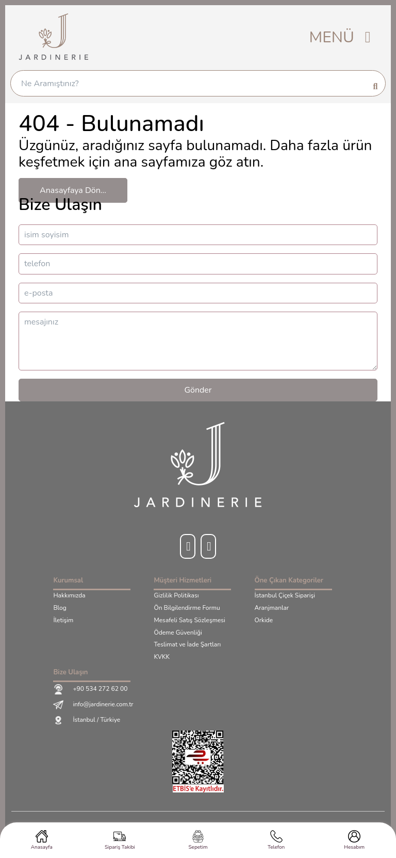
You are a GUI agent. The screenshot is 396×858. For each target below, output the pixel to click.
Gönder (197, 390)
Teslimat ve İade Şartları (187, 645)
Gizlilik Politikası (176, 596)
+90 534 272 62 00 (90, 689)
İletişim (63, 620)
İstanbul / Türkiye (86, 720)
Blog (59, 608)
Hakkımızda (69, 596)
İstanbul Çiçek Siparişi (285, 596)
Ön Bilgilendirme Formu (187, 608)
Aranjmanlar (272, 608)
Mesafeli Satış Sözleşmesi (189, 620)
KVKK (162, 657)
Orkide (264, 620)
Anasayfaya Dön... (73, 190)
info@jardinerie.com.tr (93, 705)
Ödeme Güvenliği (178, 633)
